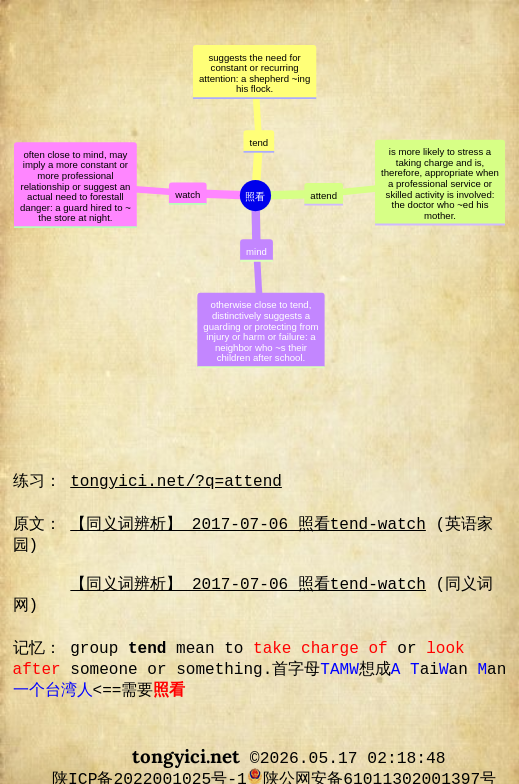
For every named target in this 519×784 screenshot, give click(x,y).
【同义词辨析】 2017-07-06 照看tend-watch (248, 525)
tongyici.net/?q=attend (176, 482)
